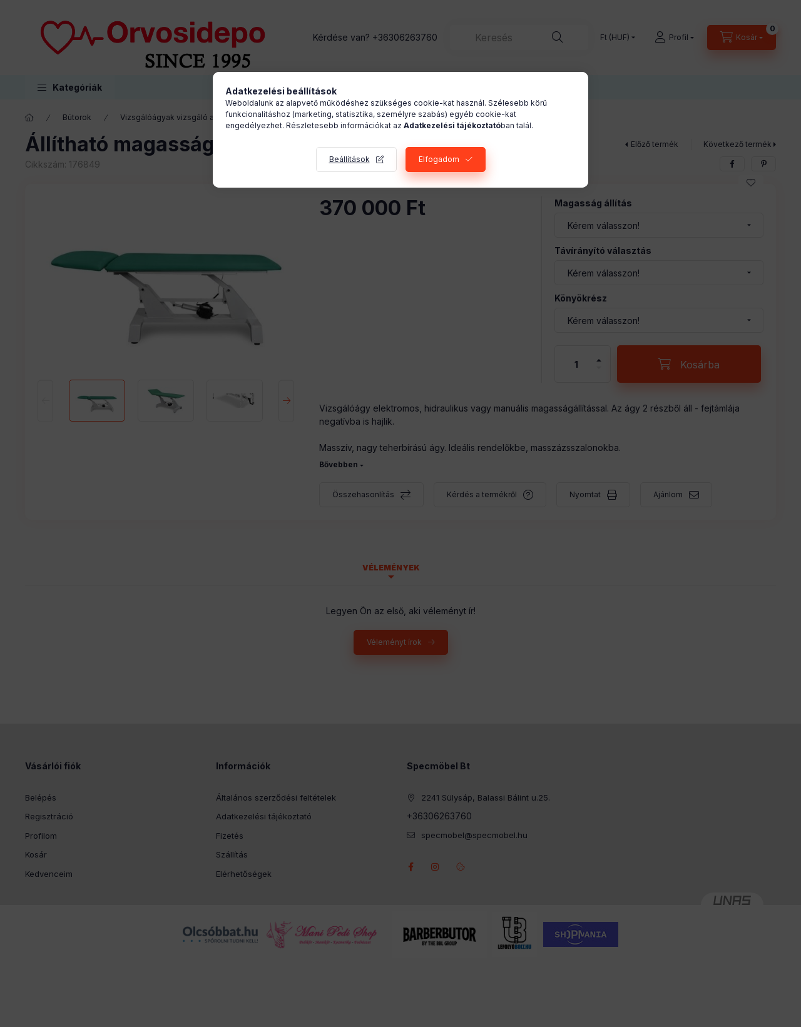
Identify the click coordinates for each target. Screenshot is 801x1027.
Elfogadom (439, 159)
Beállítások (349, 159)
